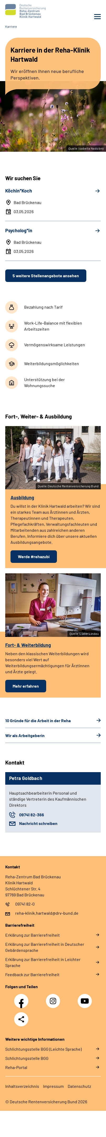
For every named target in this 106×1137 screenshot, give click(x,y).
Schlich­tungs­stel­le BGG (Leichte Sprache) (43, 1049)
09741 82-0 (25, 903)
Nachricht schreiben (38, 823)
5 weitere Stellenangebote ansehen (46, 275)
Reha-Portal (16, 1067)
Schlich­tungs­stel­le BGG (27, 1058)
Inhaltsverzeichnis (22, 1086)
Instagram (54, 998)
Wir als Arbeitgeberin (25, 735)
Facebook (22, 998)
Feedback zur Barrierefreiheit (32, 974)
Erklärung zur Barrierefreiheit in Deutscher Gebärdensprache (44, 947)
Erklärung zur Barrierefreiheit (32, 934)
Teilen (21, 1019)
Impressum (53, 1086)
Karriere (11, 26)
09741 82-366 (31, 814)
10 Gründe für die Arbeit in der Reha (38, 720)
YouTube (85, 998)
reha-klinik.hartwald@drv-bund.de (46, 912)
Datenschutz (79, 1086)
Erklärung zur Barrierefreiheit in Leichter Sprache (43, 962)
